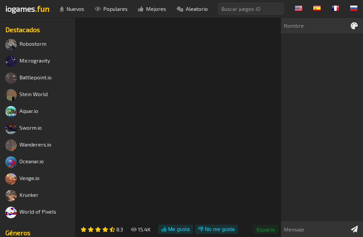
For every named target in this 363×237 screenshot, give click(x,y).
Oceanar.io (24, 162)
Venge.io (22, 179)
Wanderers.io (28, 145)
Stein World (26, 95)
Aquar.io (21, 112)
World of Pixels (30, 212)
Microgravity (27, 61)
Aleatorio (192, 9)
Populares (111, 9)
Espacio (265, 229)
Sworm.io (23, 128)
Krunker (21, 195)
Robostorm (25, 44)
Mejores (152, 9)
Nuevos (72, 9)
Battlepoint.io (28, 78)
